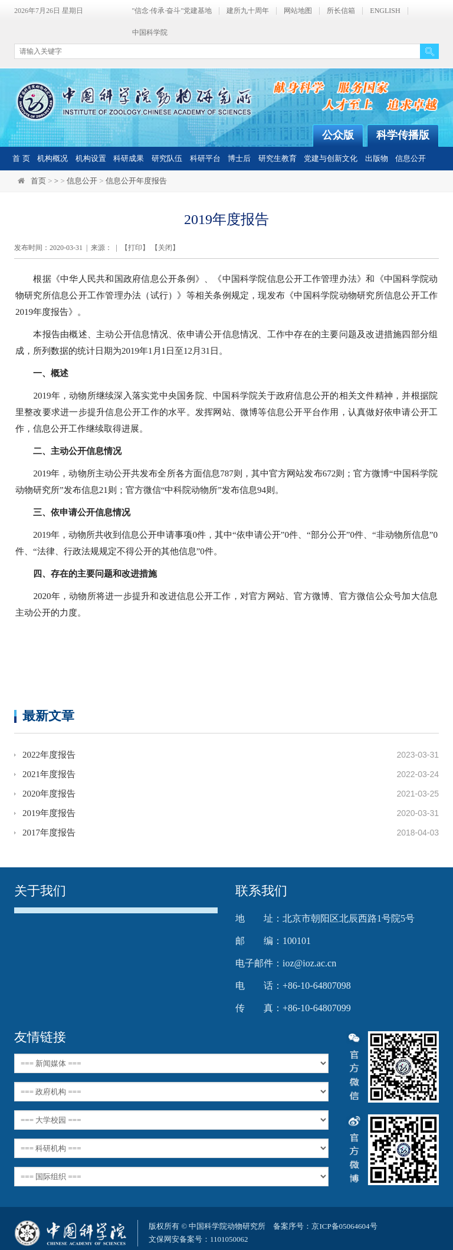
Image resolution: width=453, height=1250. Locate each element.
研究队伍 (167, 158)
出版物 (376, 158)
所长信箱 (341, 11)
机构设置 (91, 158)
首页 (38, 180)
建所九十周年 (247, 11)
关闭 (165, 248)
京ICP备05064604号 (344, 1226)
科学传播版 (402, 135)
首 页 (20, 158)
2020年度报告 (49, 793)
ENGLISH (385, 11)
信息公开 (410, 158)
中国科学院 (150, 33)
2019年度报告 (49, 813)
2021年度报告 (49, 774)
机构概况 (52, 158)
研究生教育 (277, 158)
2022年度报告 (49, 754)
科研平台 (205, 158)
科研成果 (128, 158)
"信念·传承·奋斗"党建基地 (172, 11)
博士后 (239, 158)
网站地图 (298, 11)
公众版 (338, 135)
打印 (135, 248)
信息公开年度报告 (136, 180)
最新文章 (48, 715)
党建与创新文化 (330, 158)
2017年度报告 (49, 832)
